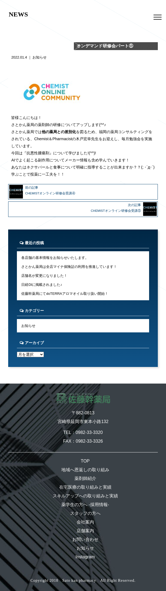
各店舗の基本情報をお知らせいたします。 (55, 258)
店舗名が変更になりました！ (44, 276)
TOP (85, 461)
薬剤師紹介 (85, 478)
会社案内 (85, 522)
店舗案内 (85, 530)
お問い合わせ (85, 539)
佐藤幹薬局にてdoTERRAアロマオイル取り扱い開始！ (64, 294)
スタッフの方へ (85, 513)
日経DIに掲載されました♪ (41, 285)
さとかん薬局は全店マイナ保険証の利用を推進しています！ (69, 267)
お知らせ (39, 57)
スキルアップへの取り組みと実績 (85, 496)
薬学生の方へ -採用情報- (85, 504)
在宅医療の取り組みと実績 (85, 487)
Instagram (85, 557)
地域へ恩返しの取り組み (85, 469)
